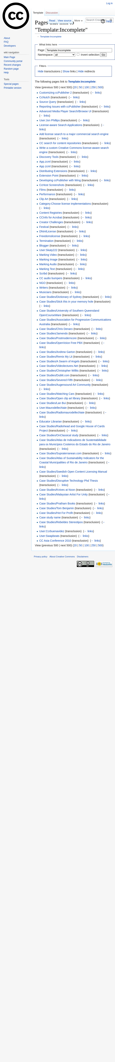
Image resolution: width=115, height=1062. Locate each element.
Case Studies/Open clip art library (59, 398)
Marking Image (48, 259)
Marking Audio (48, 264)
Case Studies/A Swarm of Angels (59, 361)
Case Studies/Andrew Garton (57, 351)
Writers (43, 287)
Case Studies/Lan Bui (52, 403)
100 (86, 87)
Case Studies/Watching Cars (56, 393)
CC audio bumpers (50, 278)
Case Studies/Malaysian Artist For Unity (63, 494)
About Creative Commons (62, 556)
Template (38, 12)
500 (100, 87)
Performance (47, 194)
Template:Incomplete (50, 36)
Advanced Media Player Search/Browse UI (65, 111)
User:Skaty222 (48, 250)
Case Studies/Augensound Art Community (65, 384)
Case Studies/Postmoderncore (58, 338)
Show (66, 71)
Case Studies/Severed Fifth (56, 380)
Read (52, 20)
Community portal (13, 61)
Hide (41, 71)
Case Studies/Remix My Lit (55, 356)
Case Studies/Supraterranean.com (60, 453)
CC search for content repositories (60, 143)
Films (42, 189)
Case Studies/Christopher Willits (59, 370)
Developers (10, 45)
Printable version (12, 88)
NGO (42, 282)
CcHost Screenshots (51, 185)
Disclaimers (82, 556)
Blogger (44, 245)
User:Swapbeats (49, 535)
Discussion (52, 12)
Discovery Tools (48, 156)
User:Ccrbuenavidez (51, 531)
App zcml (45, 166)
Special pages (11, 84)
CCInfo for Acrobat (50, 217)
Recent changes (12, 64)
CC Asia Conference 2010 (55, 540)
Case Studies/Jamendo (53, 333)
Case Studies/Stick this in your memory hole (66, 301)
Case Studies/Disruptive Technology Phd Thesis (68, 480)
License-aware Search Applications (60, 125)
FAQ (6, 41)
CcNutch (44, 97)
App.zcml (45, 161)
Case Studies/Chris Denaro (56, 328)
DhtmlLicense (47, 231)
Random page (11, 68)
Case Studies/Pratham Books (57, 503)
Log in (109, 3)
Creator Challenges (51, 222)
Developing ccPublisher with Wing (60, 180)
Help (109, 21)
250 (93, 87)
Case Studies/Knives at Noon (57, 489)
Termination (46, 240)
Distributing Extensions (53, 171)
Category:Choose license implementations (65, 203)
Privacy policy (40, 556)
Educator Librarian (50, 421)
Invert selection (90, 54)
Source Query (47, 101)
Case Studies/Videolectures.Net (58, 365)
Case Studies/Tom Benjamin (56, 508)
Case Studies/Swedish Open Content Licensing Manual (73, 471)
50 (80, 87)
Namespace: (45, 54)
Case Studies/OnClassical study (58, 435)
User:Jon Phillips (49, 120)
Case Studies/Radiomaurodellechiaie (61, 412)
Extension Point (48, 175)
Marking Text (47, 269)
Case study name (50, 517)
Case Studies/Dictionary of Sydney (60, 296)
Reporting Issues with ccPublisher (60, 106)
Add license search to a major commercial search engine (74, 134)
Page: (41, 50)
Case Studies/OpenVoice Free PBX (61, 342)
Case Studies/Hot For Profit (56, 512)
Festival (44, 226)
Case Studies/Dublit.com (54, 375)
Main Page (9, 57)
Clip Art (43, 199)
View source (64, 20)
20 (75, 87)
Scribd (43, 273)
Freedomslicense (49, 236)
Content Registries (50, 212)
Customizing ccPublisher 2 (55, 92)
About (7, 38)
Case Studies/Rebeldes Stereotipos (61, 522)
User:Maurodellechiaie (53, 407)
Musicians (45, 292)
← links (96, 92)
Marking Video (48, 254)
